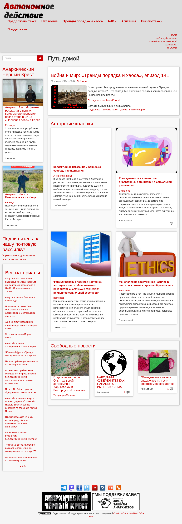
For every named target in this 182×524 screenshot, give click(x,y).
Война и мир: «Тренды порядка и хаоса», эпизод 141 (110, 75)
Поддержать (17, 29)
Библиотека (151, 21)
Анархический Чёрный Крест (18, 71)
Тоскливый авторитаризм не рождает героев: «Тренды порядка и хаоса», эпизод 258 (20, 448)
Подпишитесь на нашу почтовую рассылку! (21, 244)
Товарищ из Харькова (64, 395)
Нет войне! (50, 21)
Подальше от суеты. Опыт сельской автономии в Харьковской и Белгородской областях (69, 384)
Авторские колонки (72, 123)
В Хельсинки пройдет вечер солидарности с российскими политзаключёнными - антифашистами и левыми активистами (20, 377)
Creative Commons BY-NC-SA (128, 513)
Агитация (128, 21)
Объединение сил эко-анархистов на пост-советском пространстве (157, 380)
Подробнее (94, 109)
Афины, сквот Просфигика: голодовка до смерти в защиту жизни (21, 325)
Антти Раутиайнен (62, 175)
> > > (23, 466)
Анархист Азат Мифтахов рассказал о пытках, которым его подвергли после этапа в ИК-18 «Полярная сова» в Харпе (22, 114)
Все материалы (22, 272)
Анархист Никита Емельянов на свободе (20, 196)
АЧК (112, 21)
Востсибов (124, 190)
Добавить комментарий (132, 109)
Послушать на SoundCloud (103, 100)
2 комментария (110, 109)
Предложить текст (22, 21)
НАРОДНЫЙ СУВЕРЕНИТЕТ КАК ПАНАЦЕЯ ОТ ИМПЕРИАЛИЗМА (110, 382)
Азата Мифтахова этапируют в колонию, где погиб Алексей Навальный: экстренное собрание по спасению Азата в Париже (21, 404)
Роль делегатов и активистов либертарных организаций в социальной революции (145, 182)
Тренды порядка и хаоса (83, 21)
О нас (91, 516)
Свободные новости (73, 345)
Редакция (82, 81)
